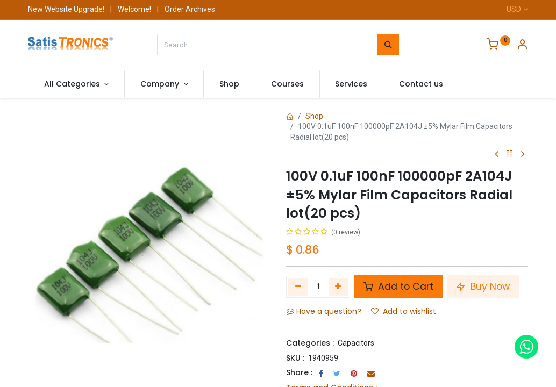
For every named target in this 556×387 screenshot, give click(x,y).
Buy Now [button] (483, 286)
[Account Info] (522, 45)
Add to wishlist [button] (403, 311)
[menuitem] (229, 84)
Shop (314, 116)
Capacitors (356, 343)
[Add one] (338, 286)
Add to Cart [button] (398, 286)
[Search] (388, 44)
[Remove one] (298, 286)
